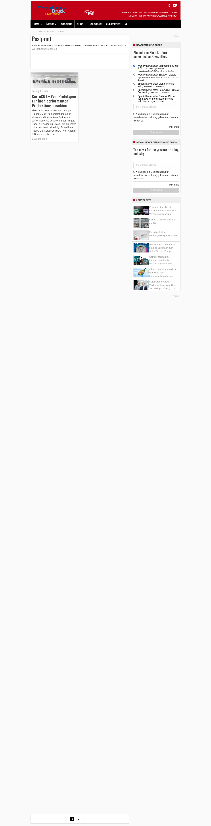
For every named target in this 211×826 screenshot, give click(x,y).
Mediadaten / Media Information (156, 12)
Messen (51, 24)
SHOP (80, 24)
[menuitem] (37, 24)
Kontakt (174, 12)
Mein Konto (126, 12)
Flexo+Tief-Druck (42, 31)
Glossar (96, 24)
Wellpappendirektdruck (44, 49)
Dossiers (67, 24)
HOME (36, 24)
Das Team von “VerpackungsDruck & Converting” (158, 15)
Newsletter (137, 12)
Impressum (133, 15)
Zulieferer (113, 24)
